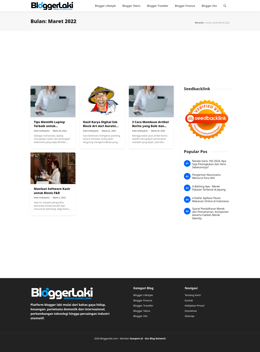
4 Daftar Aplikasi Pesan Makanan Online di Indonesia (210, 200)
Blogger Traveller (157, 6)
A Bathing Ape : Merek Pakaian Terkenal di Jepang (209, 188)
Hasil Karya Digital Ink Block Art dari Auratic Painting (100, 126)
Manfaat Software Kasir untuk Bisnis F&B (52, 191)
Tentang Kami (193, 295)
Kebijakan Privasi (194, 305)
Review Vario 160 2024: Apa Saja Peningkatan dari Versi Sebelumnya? (209, 164)
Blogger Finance (185, 6)
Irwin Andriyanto (41, 130)
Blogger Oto (209, 6)
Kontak (189, 300)
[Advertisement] (130, 58)
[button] (224, 6)
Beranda (199, 22)
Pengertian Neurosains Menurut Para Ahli (206, 176)
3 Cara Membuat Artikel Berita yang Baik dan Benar (150, 126)
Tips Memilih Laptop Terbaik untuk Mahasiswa (49, 126)
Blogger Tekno (131, 6)
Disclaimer (191, 310)
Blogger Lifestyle (105, 6)
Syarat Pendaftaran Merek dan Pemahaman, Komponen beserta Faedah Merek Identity (210, 213)
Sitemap (189, 316)
